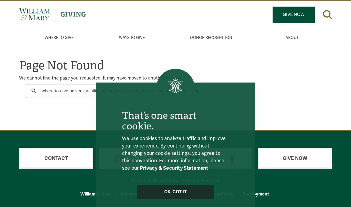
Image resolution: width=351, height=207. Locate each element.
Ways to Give (132, 37)
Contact (56, 158)
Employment (256, 194)
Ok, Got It (175, 192)
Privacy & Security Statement (174, 168)
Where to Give (59, 37)
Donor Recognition (211, 37)
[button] (328, 14)
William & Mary (95, 194)
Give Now (294, 14)
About (292, 37)
